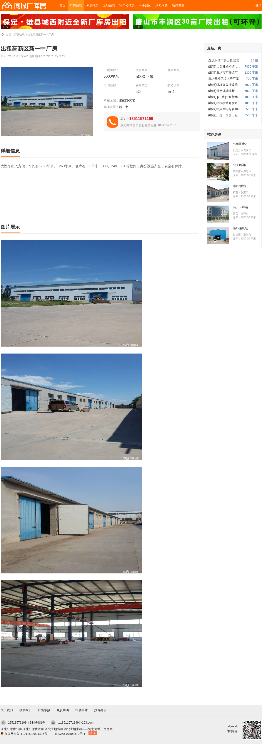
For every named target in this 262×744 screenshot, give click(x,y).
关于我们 (7, 710)
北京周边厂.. (241, 165)
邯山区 (237, 234)
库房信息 (92, 5)
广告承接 (44, 710)
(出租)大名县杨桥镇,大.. (224, 66)
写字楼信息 (127, 5)
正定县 (237, 150)
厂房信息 (76, 5)
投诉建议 (100, 710)
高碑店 (237, 171)
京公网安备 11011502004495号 (25, 734)
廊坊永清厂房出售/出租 (224, 60)
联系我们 (25, 710)
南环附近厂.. (241, 186)
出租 (139, 92)
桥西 (235, 192)
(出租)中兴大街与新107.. (224, 109)
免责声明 (63, 710)
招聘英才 (81, 710)
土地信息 (109, 5)
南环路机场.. (241, 228)
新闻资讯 (178, 5)
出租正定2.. (241, 144)
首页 (62, 5)
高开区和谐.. (241, 207)
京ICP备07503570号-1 (70, 734)
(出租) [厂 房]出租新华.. (224, 97)
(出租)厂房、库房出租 (223, 115)
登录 (258, 5)
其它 (235, 213)
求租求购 (161, 5)
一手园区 (145, 5)
